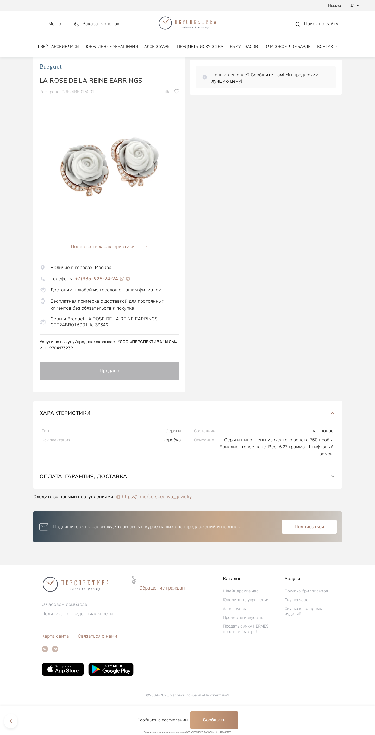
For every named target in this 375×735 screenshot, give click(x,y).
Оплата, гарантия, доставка (188, 498)
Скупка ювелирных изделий (303, 633)
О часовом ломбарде (287, 48)
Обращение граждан (162, 610)
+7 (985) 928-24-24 (96, 300)
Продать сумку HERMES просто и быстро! (246, 651)
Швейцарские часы (57, 48)
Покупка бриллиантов (306, 612)
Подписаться (309, 548)
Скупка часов (298, 621)
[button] (48, 25)
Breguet (51, 88)
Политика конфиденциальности (77, 636)
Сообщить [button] (214, 720)
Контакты (328, 48)
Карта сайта (55, 658)
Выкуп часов (244, 48)
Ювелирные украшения (112, 48)
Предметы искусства (200, 48)
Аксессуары (157, 48)
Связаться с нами (97, 658)
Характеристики (188, 435)
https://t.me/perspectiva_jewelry (157, 518)
